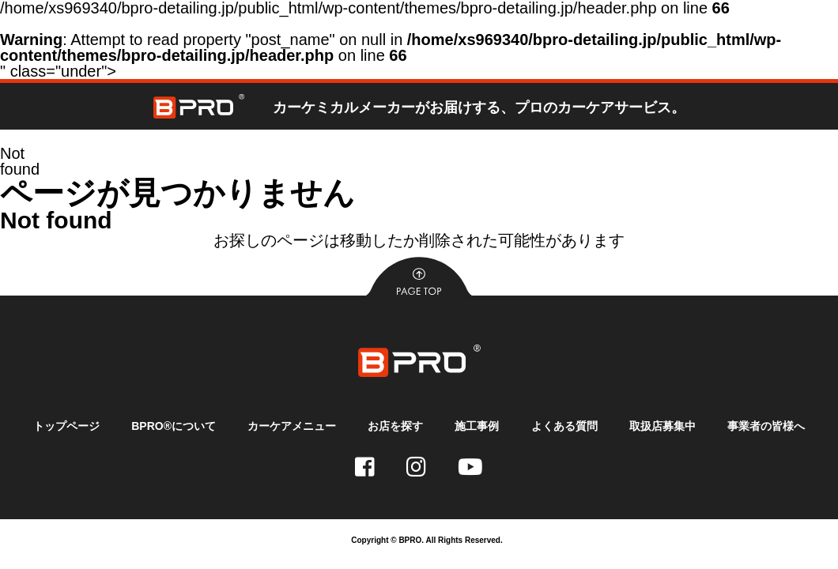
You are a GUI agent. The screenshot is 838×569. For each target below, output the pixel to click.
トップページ (67, 425)
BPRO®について (174, 425)
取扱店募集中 (661, 425)
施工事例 (477, 425)
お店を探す (395, 425)
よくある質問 (563, 425)
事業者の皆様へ (765, 425)
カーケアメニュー (291, 425)
